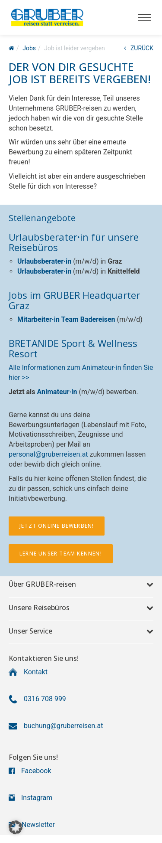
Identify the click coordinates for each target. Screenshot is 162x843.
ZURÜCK (138, 48)
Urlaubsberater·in (44, 261)
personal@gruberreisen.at (48, 454)
